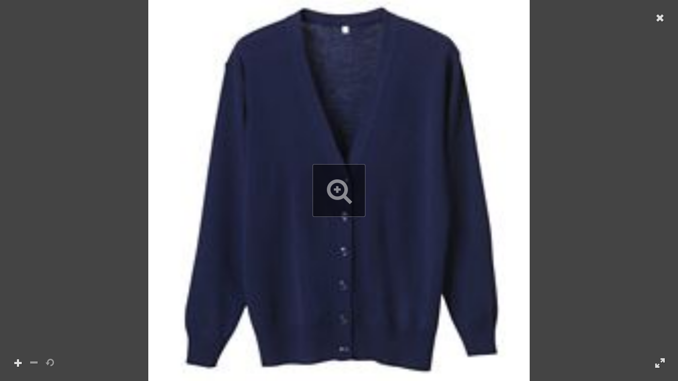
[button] (339, 190)
